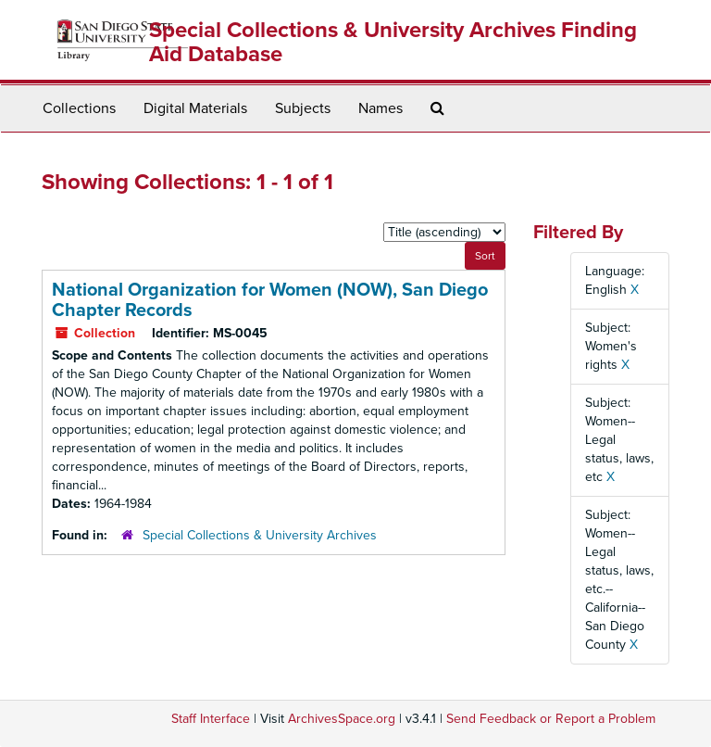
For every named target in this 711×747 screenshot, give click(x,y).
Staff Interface (210, 719)
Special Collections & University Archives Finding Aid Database (393, 42)
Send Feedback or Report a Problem (550, 719)
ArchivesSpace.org (341, 719)
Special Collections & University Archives (260, 535)
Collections (79, 108)
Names (380, 108)
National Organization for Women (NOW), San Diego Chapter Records (270, 300)
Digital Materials (195, 108)
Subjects (303, 108)
